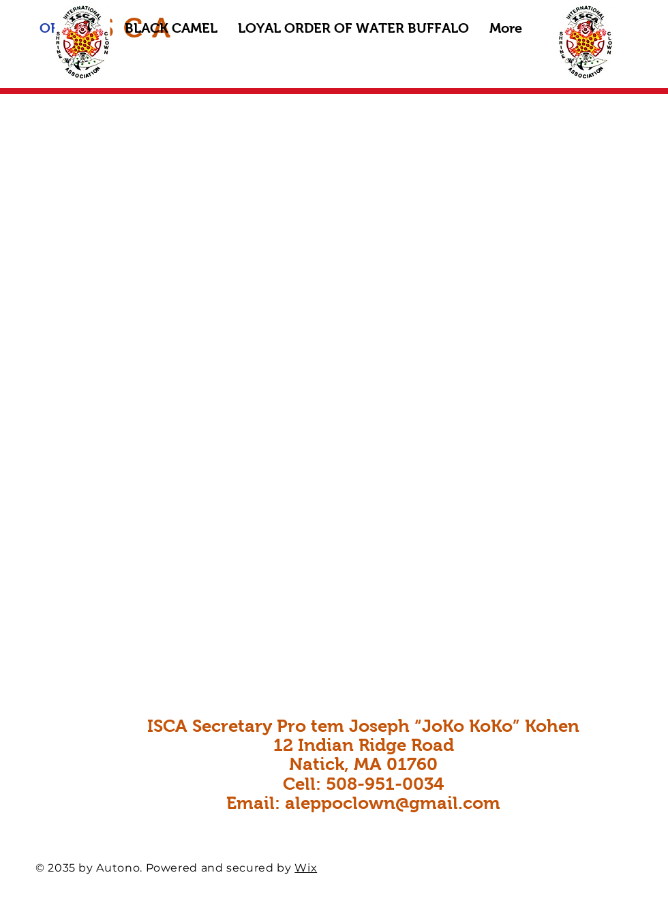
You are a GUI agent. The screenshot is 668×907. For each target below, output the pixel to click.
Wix (305, 867)
